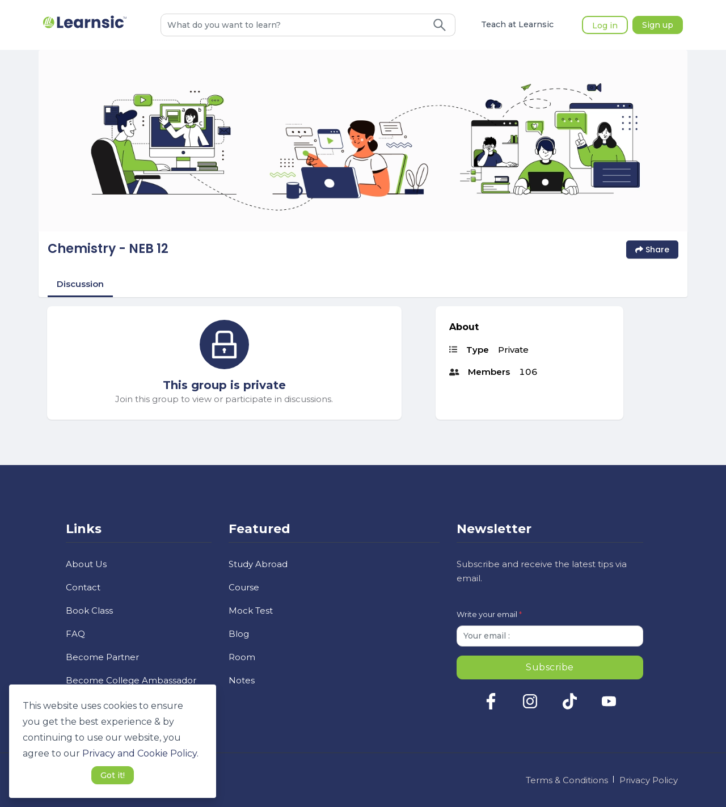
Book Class (89, 610)
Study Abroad (258, 564)
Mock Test (251, 610)
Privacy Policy (648, 780)
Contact (83, 587)
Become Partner (102, 657)
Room (242, 657)
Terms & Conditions (567, 780)
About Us (86, 564)
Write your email (489, 614)
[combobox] (293, 25)
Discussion (80, 283)
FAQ (75, 633)
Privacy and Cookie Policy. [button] (140, 753)
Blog (239, 633)
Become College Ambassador (131, 680)
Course (244, 587)
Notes (242, 680)
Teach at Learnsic (517, 24)
